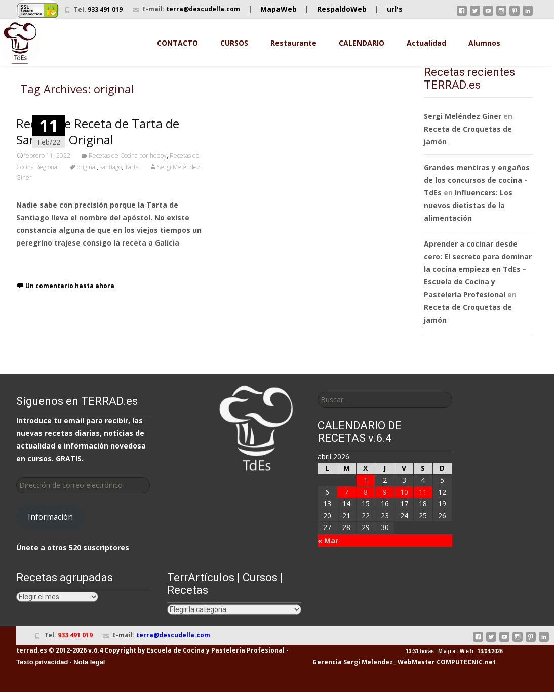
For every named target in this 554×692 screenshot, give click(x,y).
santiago (111, 166)
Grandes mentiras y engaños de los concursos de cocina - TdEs (477, 179)
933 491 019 (105, 9)
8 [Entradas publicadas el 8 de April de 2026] (366, 492)
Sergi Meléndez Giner (462, 116)
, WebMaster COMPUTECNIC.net (445, 662)
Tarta (132, 166)
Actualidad (426, 43)
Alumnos (484, 43)
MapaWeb (278, 9)
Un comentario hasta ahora (69, 285)
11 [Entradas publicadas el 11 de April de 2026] (423, 492)
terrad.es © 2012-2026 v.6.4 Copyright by (80, 650)
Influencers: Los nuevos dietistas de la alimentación (468, 205)
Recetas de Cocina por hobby (128, 155)
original (87, 166)
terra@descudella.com (203, 9)
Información (50, 516)
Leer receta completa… (59, 262)
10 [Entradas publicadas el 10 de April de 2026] (404, 492)
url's (395, 9)
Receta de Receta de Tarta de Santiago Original (97, 131)
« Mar (328, 540)
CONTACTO (177, 43)
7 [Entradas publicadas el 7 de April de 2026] (346, 492)
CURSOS (234, 43)
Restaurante (293, 43)
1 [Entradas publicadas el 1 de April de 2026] (366, 480)
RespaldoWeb (342, 9)
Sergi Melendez (367, 662)
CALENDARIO (361, 43)
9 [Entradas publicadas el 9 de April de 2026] (385, 492)
